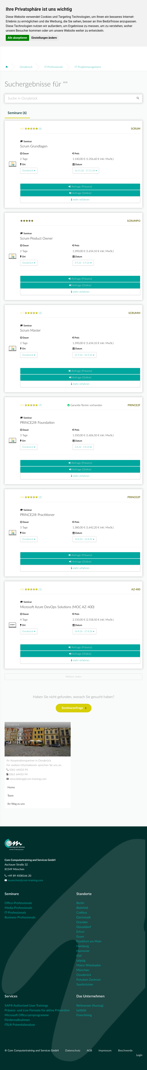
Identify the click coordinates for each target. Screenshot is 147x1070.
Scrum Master (30, 330)
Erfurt (80, 931)
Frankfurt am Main (88, 941)
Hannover (83, 951)
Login (139, 1055)
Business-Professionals (20, 917)
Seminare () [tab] (17, 113)
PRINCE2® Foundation (37, 423)
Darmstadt (83, 917)
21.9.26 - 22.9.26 (84, 355)
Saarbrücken (84, 984)
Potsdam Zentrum (88, 979)
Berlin (80, 903)
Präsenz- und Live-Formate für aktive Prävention (37, 1010)
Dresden (82, 922)
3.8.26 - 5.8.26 (83, 447)
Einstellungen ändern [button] (44, 37)
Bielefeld (82, 907)
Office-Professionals (18, 903)
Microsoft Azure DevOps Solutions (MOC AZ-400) (57, 607)
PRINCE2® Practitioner (37, 515)
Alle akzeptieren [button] (17, 37)
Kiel (79, 955)
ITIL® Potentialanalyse (20, 1024)
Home (11, 787)
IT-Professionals (53, 67)
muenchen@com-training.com (25, 880)
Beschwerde (125, 1050)
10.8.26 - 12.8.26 (84, 539)
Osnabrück (26, 67)
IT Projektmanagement (88, 67)
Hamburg (82, 946)
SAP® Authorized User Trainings (26, 1005)
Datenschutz (73, 1050)
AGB (90, 1050)
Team (10, 795)
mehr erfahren (80, 199)
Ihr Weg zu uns (16, 804)
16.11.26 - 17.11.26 (86, 170)
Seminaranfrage (74, 708)
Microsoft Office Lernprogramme (27, 1015)
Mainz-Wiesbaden (88, 965)
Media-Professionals (18, 907)
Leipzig (80, 960)
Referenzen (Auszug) (89, 1005)
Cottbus (81, 912)
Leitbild (81, 1010)
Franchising (84, 1015)
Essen (80, 936)
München (82, 970)
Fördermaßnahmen (17, 1020)
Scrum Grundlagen (33, 146)
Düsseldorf (83, 927)
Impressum (105, 1050)
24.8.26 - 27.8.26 (84, 631)
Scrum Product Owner (36, 238)
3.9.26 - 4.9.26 (83, 263)
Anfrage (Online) (80, 193)
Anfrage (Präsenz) (80, 186)
